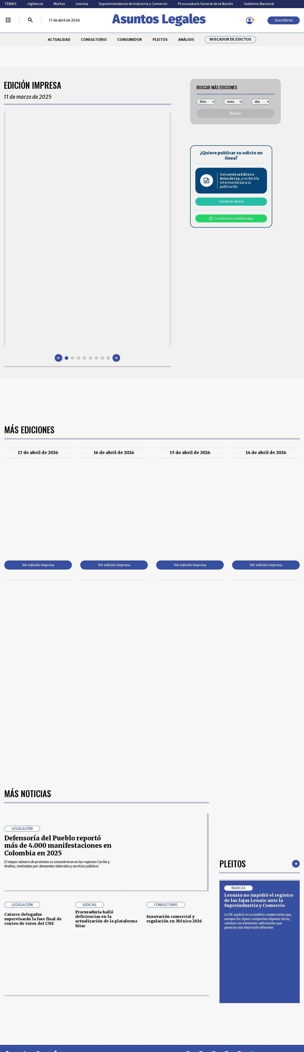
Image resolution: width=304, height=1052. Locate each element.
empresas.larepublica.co (126, 1031)
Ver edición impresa (38, 565)
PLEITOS (160, 39)
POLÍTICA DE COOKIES (113, 1003)
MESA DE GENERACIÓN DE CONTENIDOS (172, 969)
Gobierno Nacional (259, 4)
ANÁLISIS (186, 39)
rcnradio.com (274, 1031)
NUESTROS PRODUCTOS (115, 979)
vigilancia (35, 4)
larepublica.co (31, 1031)
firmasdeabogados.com (186, 1031)
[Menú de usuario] (249, 20)
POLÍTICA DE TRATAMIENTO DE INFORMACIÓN (177, 990)
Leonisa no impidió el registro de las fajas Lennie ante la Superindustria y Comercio (258, 750)
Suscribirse (284, 20)
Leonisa (82, 4)
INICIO (9, 967)
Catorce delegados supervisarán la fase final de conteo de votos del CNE (33, 768)
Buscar (235, 113)
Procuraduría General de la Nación (205, 4)
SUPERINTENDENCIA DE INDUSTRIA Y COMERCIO (173, 1003)
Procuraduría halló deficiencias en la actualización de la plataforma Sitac (106, 768)
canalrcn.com (235, 1031)
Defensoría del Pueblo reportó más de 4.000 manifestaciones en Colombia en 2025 (58, 695)
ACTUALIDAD (59, 39)
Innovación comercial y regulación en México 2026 (174, 768)
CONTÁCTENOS (108, 969)
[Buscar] (30, 20)
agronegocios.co (73, 1031)
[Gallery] (87, 229)
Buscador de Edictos (230, 39)
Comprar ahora (231, 201)
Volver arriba (277, 904)
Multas (59, 4)
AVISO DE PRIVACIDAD (171, 979)
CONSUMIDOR (129, 39)
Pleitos (232, 713)
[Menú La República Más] (8, 20)
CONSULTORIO (94, 39)
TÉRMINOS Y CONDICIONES (117, 990)
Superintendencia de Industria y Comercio (133, 4)
